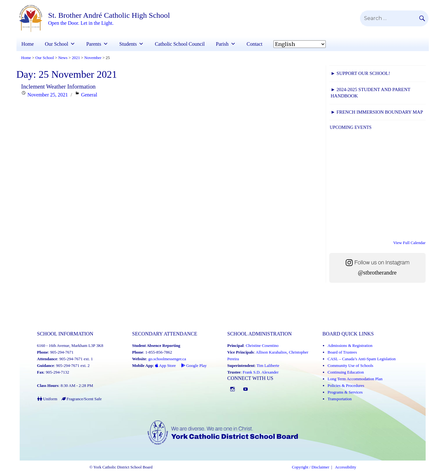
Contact (255, 44)
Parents (93, 44)
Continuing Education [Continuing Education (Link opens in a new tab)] (346, 372)
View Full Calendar (409, 242)
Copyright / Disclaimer (310, 467)
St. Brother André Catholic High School (109, 15)
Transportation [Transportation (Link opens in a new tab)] (340, 398)
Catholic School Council (180, 44)
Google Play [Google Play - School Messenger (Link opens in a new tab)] (194, 365)
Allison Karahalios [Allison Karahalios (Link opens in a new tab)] (271, 352)
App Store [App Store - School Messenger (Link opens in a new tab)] (165, 365)
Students (128, 44)
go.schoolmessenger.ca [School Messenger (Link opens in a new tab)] (167, 358)
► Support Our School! (360, 73)
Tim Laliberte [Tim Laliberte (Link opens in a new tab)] (268, 365)
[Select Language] (299, 44)
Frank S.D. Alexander (260, 372)
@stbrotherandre (377, 272)
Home (28, 44)
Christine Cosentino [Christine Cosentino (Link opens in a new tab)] (262, 345)
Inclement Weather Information (58, 86)
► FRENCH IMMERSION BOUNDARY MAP (377, 112)
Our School (56, 44)
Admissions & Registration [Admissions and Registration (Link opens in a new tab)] (350, 345)
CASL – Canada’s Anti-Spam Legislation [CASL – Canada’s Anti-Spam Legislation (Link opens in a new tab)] (362, 358)
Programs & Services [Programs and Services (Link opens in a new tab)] (345, 392)
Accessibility (345, 467)
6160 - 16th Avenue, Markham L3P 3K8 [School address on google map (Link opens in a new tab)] (70, 345)
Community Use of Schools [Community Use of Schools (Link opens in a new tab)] (350, 365)
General (89, 94)
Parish (222, 44)
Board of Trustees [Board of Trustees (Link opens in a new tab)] (342, 352)
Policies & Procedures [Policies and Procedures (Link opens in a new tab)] (346, 385)
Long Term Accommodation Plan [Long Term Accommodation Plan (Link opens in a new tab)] (355, 378)
